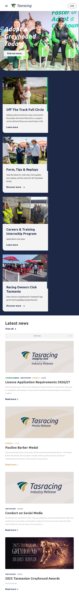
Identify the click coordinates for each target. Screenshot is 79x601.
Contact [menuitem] (68, 564)
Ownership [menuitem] (7, 556)
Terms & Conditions (34, 522)
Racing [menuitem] (6, 538)
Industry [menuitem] (6, 590)
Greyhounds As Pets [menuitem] (70, 547)
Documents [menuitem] (7, 578)
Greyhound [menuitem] (7, 552)
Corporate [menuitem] (6, 569)
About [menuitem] (5, 564)
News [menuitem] (54, 538)
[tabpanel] (39, 352)
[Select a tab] (39, 222)
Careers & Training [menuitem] (6, 583)
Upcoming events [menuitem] (43, 544)
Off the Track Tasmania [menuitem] (70, 555)
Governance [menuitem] (7, 573)
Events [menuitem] (43, 538)
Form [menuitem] (17, 538)
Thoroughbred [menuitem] (8, 543)
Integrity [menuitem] (31, 538)
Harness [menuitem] (5, 547)
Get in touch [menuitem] (69, 569)
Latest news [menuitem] (56, 543)
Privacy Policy (47, 522)
